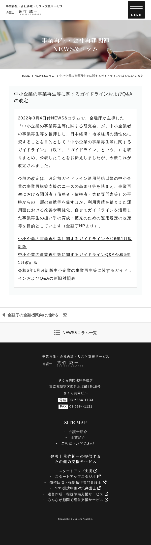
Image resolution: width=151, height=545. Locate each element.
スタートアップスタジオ (78, 476)
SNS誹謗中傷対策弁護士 (78, 488)
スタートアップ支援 (78, 471)
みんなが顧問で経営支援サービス (78, 500)
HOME (25, 75)
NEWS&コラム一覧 (79, 333)
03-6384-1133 (81, 400)
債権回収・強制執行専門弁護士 (78, 482)
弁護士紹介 (78, 432)
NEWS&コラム (45, 75)
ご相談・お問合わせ (78, 443)
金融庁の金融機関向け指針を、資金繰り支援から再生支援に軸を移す (41, 315)
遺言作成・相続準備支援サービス (78, 494)
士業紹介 (78, 437)
